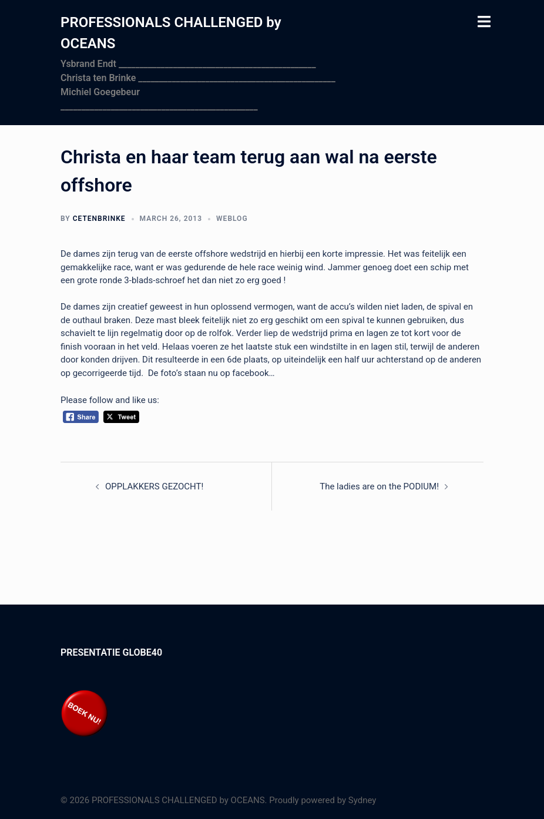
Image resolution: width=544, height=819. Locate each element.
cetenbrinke (99, 218)
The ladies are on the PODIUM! (379, 486)
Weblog (231, 218)
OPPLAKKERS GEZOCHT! (154, 486)
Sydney (362, 800)
